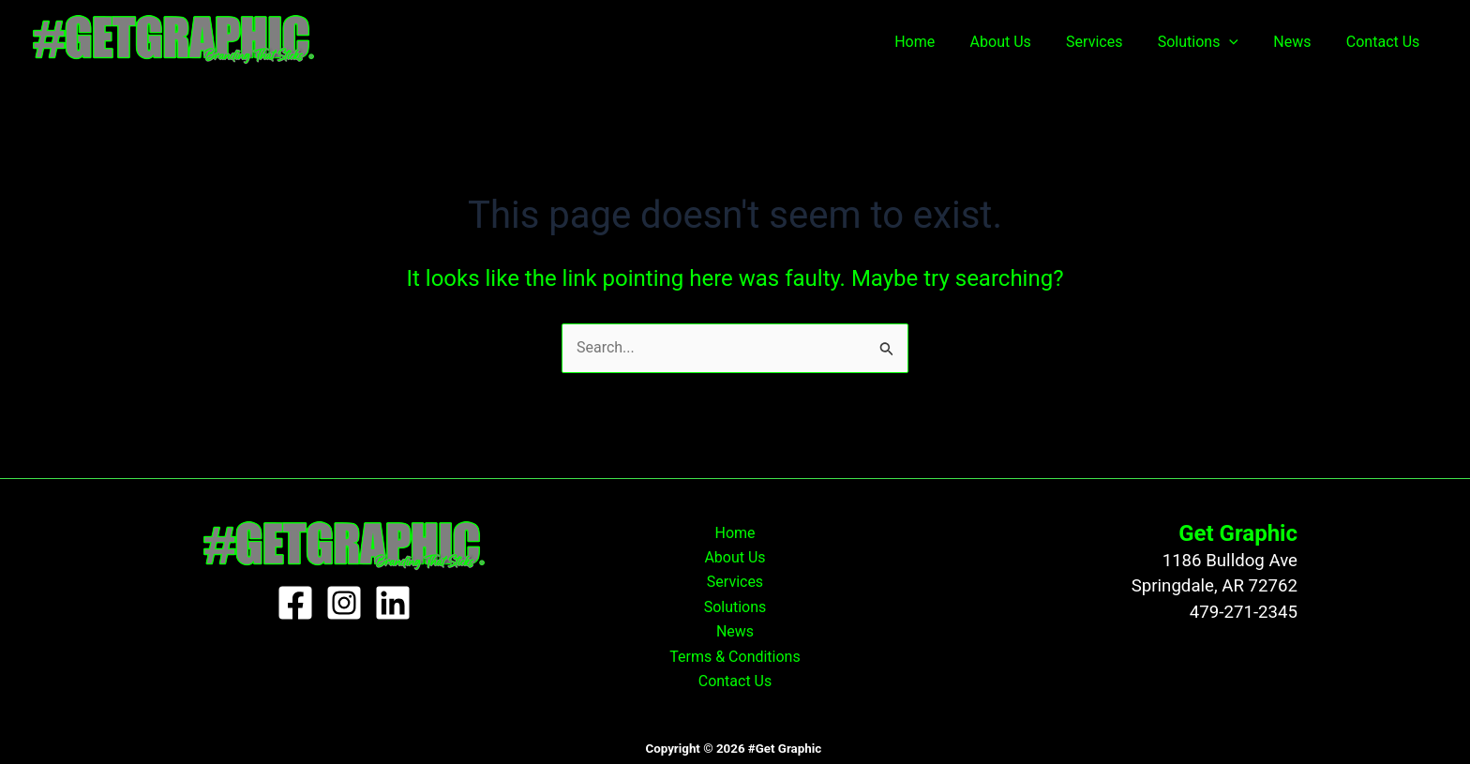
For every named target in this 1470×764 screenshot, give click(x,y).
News (1299, 42)
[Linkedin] (393, 603)
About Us (1022, 42)
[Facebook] (295, 603)
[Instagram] (344, 603)
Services (1112, 42)
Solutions (1210, 42)
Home (942, 42)
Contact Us (1385, 42)
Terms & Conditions (735, 657)
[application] (1242, 42)
